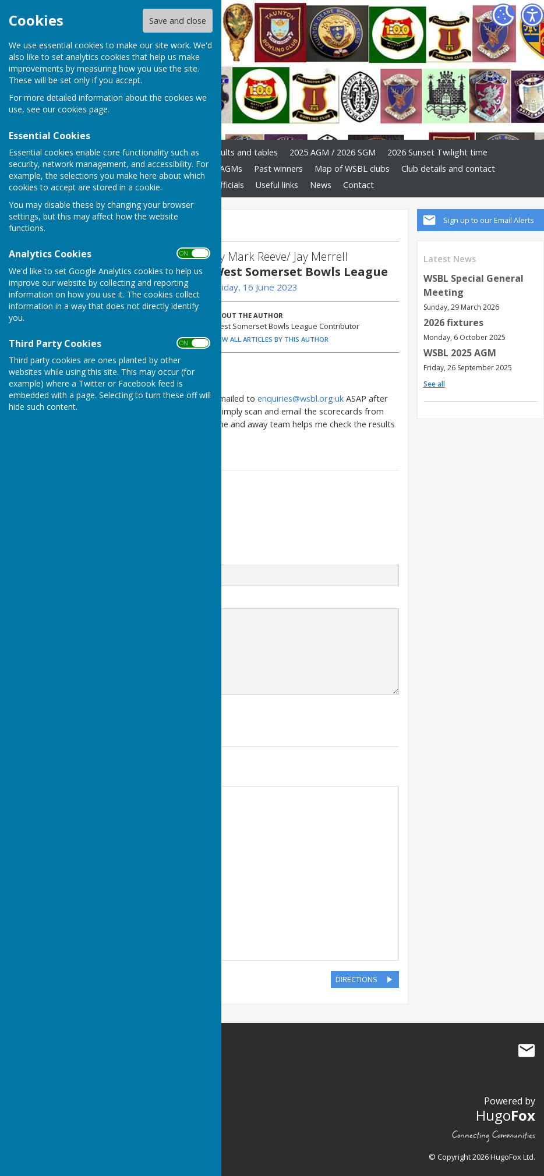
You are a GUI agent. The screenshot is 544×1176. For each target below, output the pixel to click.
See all (434, 384)
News (320, 184)
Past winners (278, 168)
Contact (358, 184)
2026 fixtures (453, 322)
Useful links (277, 184)
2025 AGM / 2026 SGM (332, 152)
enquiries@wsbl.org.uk (300, 398)
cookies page (83, 109)
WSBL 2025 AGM (459, 352)
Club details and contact (448, 168)
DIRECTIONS (356, 979)
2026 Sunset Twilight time (437, 152)
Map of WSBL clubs (352, 168)
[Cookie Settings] (503, 15)
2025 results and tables (233, 152)
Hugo (505, 1115)
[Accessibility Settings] (532, 15)
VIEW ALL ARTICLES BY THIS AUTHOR (270, 339)
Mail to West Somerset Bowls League (526, 1050)
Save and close (177, 20)
